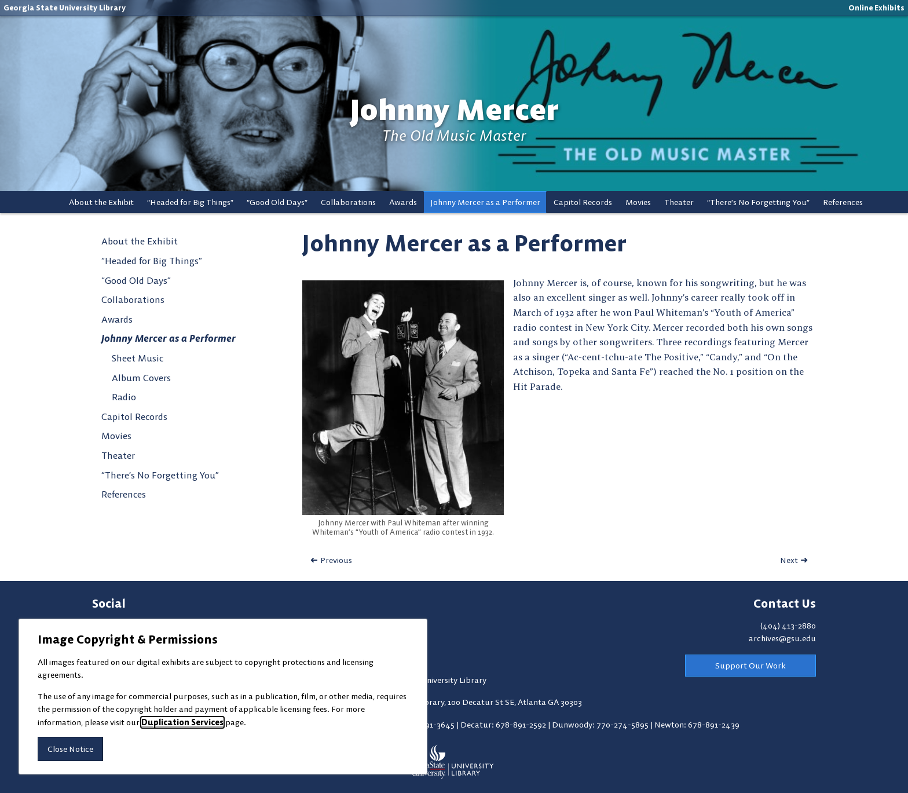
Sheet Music (137, 358)
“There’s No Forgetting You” (758, 202)
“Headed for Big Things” (190, 202)
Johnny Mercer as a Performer (485, 202)
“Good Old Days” (277, 202)
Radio (124, 397)
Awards (403, 202)
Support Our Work (750, 665)
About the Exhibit (101, 202)
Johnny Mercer (454, 109)
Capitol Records (583, 202)
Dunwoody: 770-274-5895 (601, 724)
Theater (679, 202)
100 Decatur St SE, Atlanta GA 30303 (515, 702)
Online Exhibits (876, 7)
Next (789, 560)
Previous (336, 560)
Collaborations (348, 202)
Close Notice (70, 749)
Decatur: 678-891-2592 (504, 724)
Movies (638, 202)
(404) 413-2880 (788, 625)
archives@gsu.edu (782, 638)
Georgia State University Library (64, 7)
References (843, 202)
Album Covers (141, 377)
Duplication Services (182, 722)
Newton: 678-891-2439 (696, 724)
